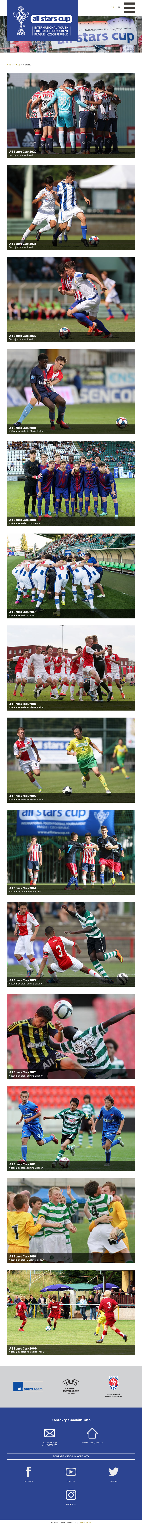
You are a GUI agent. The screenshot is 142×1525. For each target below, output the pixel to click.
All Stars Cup (13, 64)
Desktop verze (85, 1522)
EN (119, 7)
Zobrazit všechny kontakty (71, 1456)
